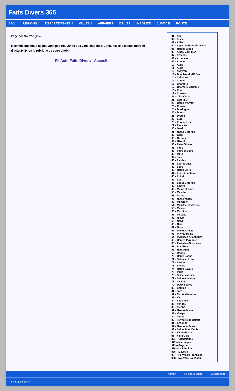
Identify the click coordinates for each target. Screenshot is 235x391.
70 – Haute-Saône (182, 256)
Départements (58, 23)
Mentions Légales (193, 374)
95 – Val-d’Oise (180, 335)
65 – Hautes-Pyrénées (184, 240)
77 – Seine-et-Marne (183, 278)
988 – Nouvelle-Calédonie (187, 358)
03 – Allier (177, 42)
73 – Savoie (178, 265)
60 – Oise (177, 224)
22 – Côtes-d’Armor (183, 103)
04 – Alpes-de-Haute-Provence (189, 45)
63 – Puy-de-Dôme (182, 233)
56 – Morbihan (180, 211)
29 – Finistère (180, 125)
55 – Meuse (178, 208)
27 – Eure (177, 118)
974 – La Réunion (182, 348)
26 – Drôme (178, 115)
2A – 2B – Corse (181, 96)
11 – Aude (177, 68)
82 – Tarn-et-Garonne (184, 294)
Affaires (105, 23)
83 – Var (176, 297)
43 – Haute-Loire (181, 169)
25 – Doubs (178, 112)
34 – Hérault (179, 141)
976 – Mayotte (180, 351)
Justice (163, 23)
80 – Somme (179, 288)
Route (181, 23)
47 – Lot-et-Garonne (183, 182)
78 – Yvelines (179, 281)
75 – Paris (177, 272)
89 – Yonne (178, 316)
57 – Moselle (179, 214)
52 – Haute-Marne (182, 198)
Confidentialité (218, 374)
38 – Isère (177, 154)
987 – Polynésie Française (187, 354)
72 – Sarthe (178, 262)
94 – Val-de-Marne (182, 332)
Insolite (143, 23)
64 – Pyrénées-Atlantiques (187, 237)
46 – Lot (176, 179)
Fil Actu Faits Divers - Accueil (81, 61)
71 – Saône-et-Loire (183, 259)
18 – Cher (177, 90)
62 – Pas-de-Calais (182, 230)
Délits (124, 23)
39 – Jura (177, 157)
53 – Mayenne (180, 201)
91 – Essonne (180, 323)
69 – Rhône (178, 253)
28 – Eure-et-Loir (181, 122)
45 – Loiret (178, 176)
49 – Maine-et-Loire (183, 189)
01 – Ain (176, 36)
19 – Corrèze (179, 93)
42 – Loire (177, 166)
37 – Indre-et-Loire (182, 150)
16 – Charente (180, 83)
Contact (172, 374)
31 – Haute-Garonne (183, 131)
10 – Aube (177, 64)
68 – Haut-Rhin (180, 249)
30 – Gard (177, 128)
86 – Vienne (178, 307)
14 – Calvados (180, 77)
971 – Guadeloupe (182, 339)
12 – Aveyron (179, 71)
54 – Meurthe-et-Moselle (186, 205)
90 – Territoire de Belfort (186, 319)
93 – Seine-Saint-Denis (185, 329)
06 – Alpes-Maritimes (184, 52)
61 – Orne (177, 227)
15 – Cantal (178, 80)
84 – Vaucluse (180, 300)
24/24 (13, 23)
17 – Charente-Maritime (185, 87)
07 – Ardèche (179, 55)
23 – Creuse (178, 106)
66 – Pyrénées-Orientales (186, 243)
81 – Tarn (177, 291)
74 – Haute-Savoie (182, 269)
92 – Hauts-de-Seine (183, 326)
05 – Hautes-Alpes (182, 48)
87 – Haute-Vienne (182, 310)
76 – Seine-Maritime (183, 275)
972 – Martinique (181, 342)
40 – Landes (179, 160)
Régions (30, 23)
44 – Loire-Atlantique (184, 173)
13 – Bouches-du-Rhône (186, 74)
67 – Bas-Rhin (180, 246)
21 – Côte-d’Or (180, 99)
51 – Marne (178, 195)
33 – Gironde (179, 138)
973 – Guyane (180, 345)
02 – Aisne (178, 39)
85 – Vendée (179, 304)
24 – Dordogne (180, 109)
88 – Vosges (179, 313)
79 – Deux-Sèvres (182, 284)
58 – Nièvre (178, 217)
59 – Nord (177, 221)
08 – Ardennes (180, 58)
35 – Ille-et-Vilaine (182, 144)
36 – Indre (177, 147)
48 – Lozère (178, 185)
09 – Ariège (178, 61)
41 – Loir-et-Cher (181, 163)
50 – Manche (179, 192)
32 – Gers (177, 134)
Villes (84, 23)
